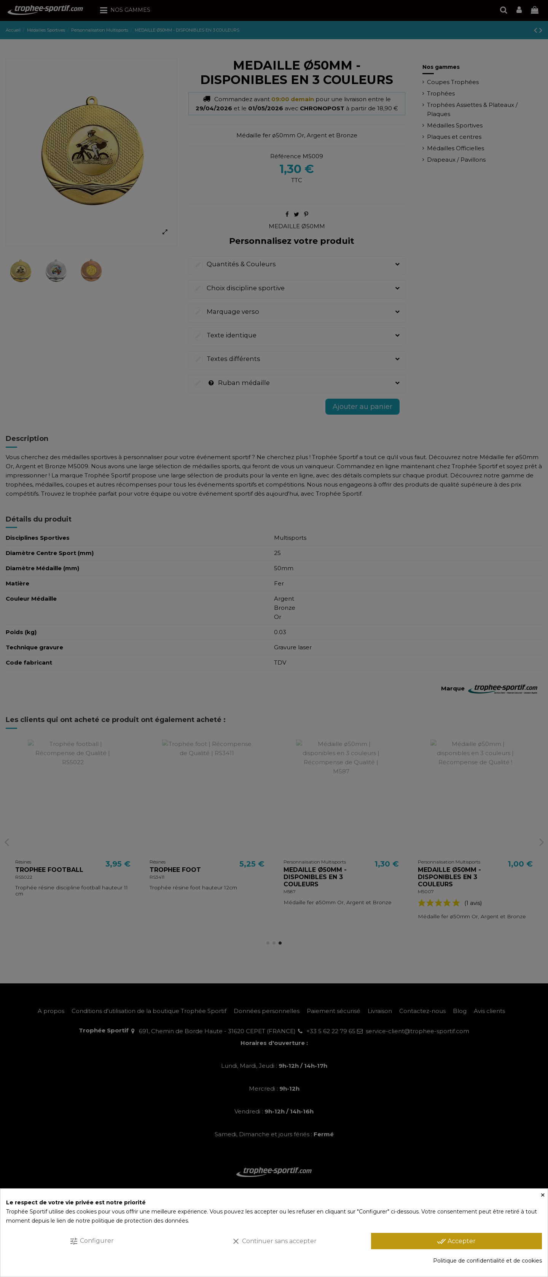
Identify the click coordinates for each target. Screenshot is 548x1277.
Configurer (91, 1241)
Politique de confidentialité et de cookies (487, 1260)
